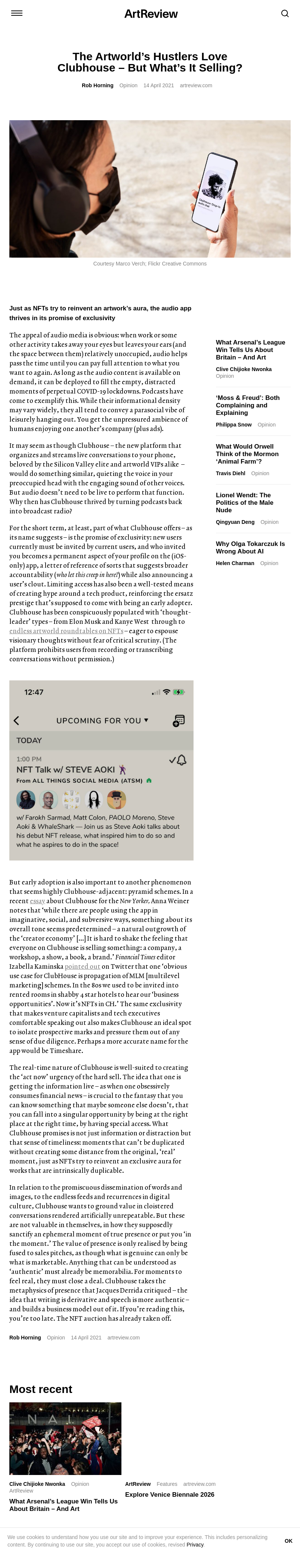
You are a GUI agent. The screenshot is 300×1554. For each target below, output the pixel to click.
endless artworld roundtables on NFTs (66, 630)
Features (167, 1484)
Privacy (194, 1545)
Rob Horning (98, 85)
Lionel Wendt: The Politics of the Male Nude (244, 503)
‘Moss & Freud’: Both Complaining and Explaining (248, 405)
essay (37, 900)
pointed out (82, 966)
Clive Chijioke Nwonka (244, 369)
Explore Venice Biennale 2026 (169, 1494)
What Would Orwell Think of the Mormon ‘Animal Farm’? (247, 454)
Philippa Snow (234, 425)
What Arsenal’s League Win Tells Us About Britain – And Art (250, 350)
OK (289, 1541)
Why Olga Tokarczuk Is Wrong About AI (250, 547)
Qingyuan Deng (235, 522)
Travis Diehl (230, 473)
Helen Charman (235, 563)
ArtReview (138, 1484)
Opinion (128, 85)
